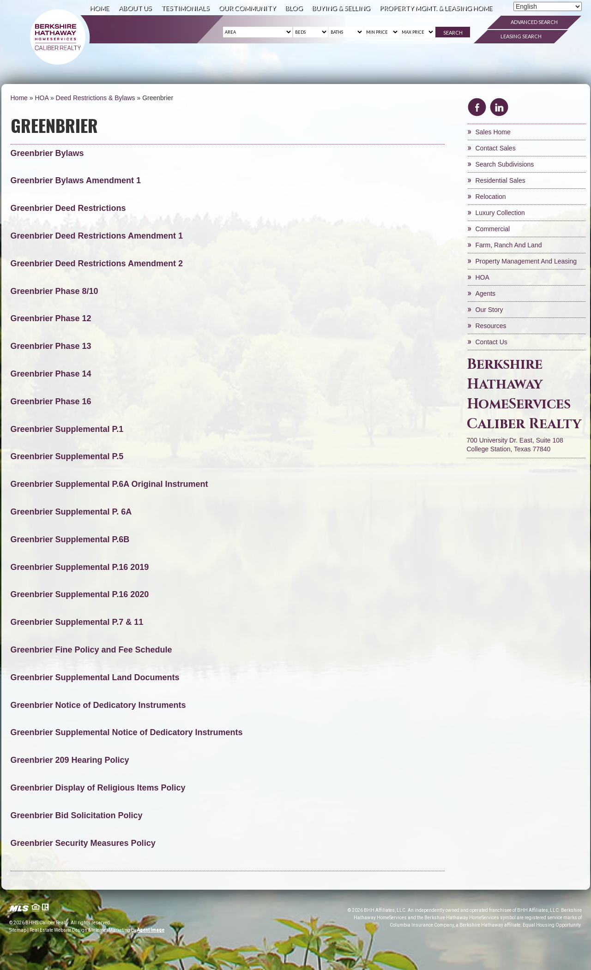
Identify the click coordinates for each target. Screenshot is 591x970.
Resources (491, 325)
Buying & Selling (341, 8)
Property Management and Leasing (526, 261)
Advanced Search (534, 22)
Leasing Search (521, 36)
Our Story (489, 309)
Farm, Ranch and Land (509, 245)
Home (99, 8)
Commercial (493, 229)
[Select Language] (547, 6)
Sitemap (17, 930)
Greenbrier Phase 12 (51, 318)
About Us (134, 8)
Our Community (247, 8)
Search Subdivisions (505, 164)
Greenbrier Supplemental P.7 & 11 (77, 622)
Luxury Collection (500, 212)
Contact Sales (496, 148)
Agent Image (150, 930)
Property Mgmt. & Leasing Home (435, 8)
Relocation (491, 196)
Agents (486, 293)
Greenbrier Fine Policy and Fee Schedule (93, 649)
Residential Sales (500, 180)
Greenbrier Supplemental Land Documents (95, 677)
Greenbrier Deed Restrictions (68, 208)
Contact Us (491, 342)
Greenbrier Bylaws (47, 153)
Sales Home (493, 132)
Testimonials (185, 8)
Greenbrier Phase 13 (51, 346)
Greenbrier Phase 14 (51, 373)
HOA (482, 277)
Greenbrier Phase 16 (51, 401)
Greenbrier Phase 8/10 (54, 291)
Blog (293, 8)
